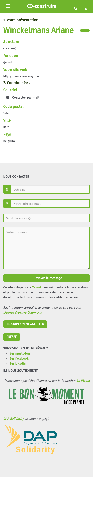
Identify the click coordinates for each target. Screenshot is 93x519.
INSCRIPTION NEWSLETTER (25, 324)
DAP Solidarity (13, 419)
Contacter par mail (22, 98)
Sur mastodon (19, 353)
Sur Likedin (17, 364)
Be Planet (83, 381)
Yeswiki (37, 287)
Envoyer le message (47, 278)
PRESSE (11, 337)
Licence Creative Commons (22, 313)
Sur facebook (18, 359)
